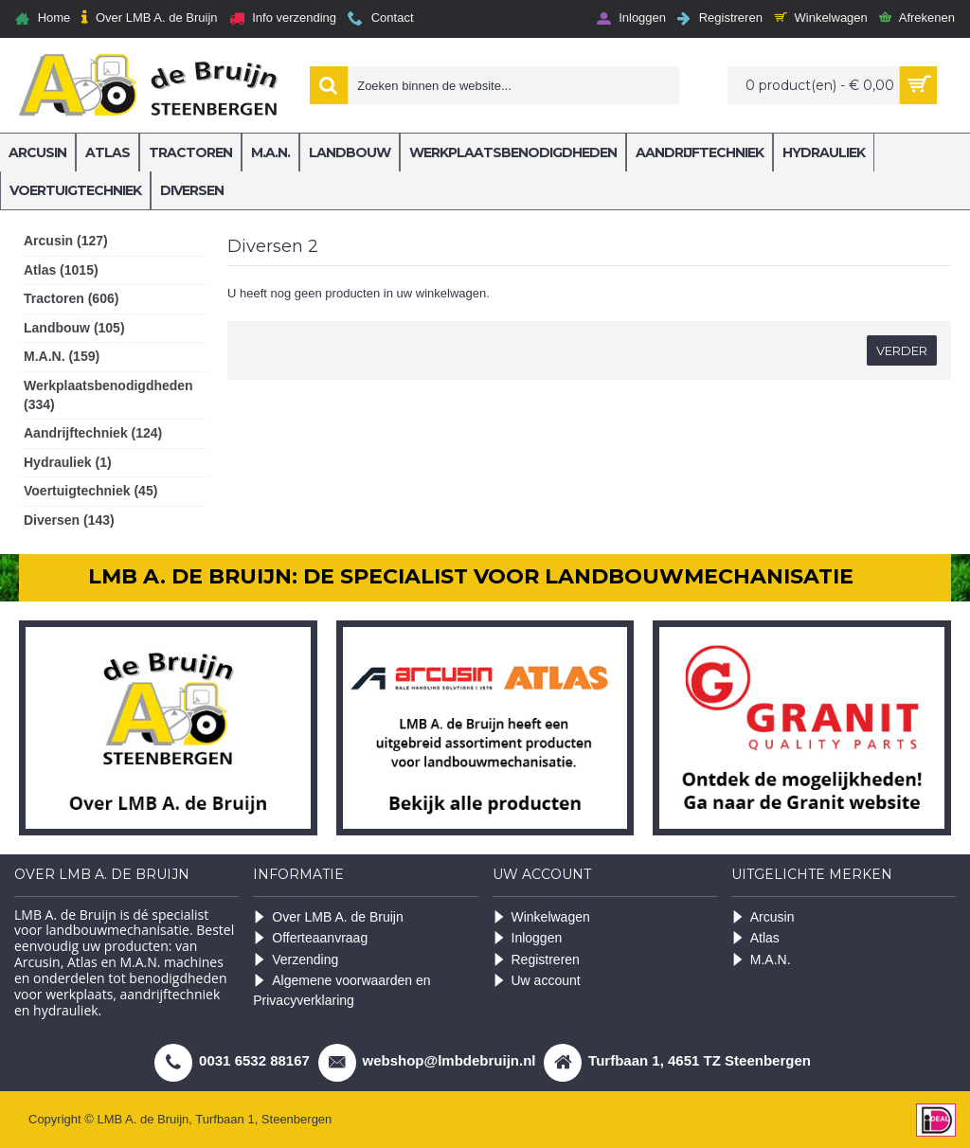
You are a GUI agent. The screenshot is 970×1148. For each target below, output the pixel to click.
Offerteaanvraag (310, 938)
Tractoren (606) (71, 298)
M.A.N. (761, 960)
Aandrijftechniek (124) (93, 432)
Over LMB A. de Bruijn (328, 917)
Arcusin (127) (66, 240)
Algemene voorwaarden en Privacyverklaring (341, 990)
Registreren (536, 960)
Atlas (755, 938)
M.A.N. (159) (61, 356)
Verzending (295, 960)
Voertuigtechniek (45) (90, 490)
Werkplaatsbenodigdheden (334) (108, 395)
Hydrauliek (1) (68, 462)
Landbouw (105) (74, 327)
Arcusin (763, 917)
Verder (901, 350)
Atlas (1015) (61, 270)
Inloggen (528, 938)
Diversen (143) (69, 520)
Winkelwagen (541, 917)
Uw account (537, 981)
